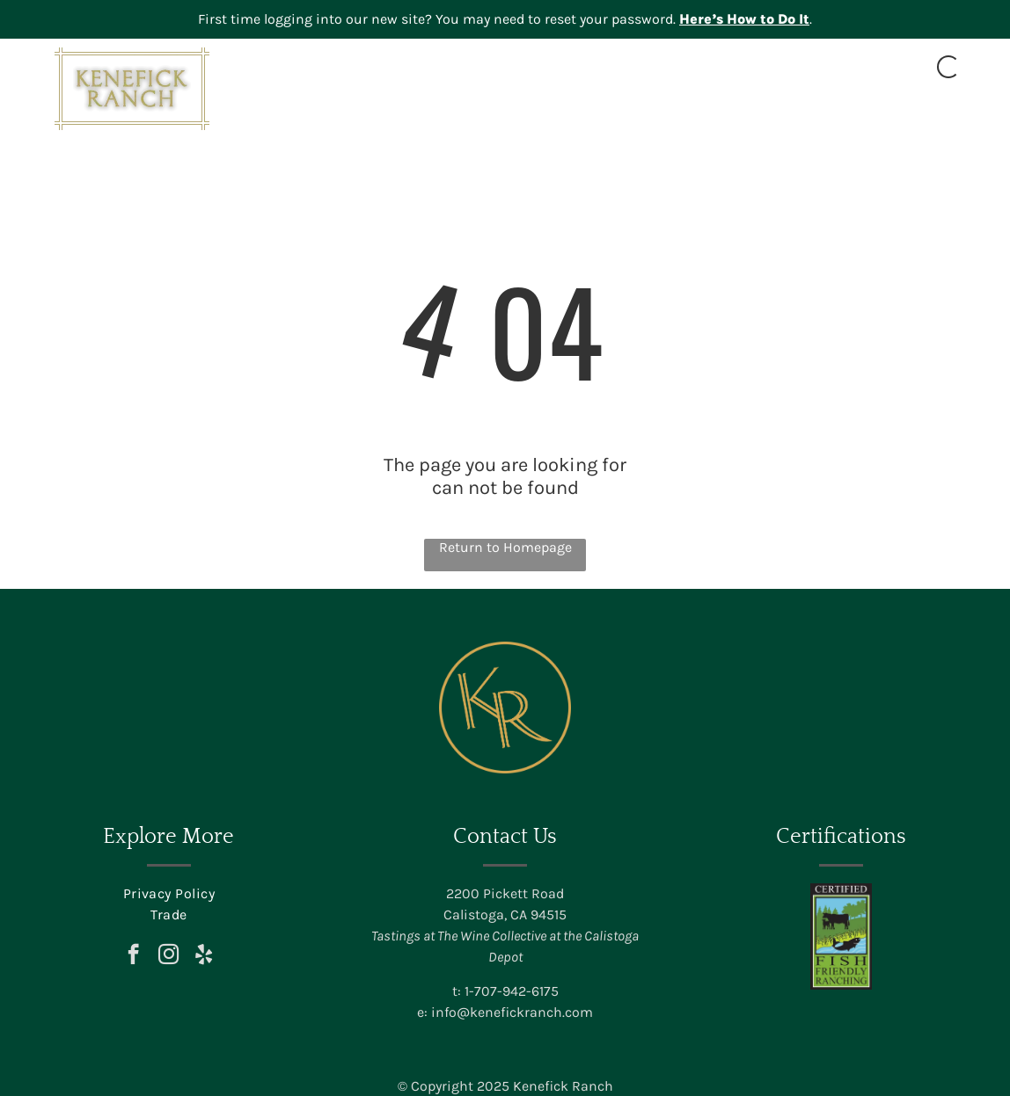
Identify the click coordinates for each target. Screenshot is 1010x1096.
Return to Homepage (505, 547)
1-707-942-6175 (512, 991)
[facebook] (133, 956)
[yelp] (203, 956)
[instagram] (168, 956)
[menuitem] (394, 111)
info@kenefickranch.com (512, 1012)
